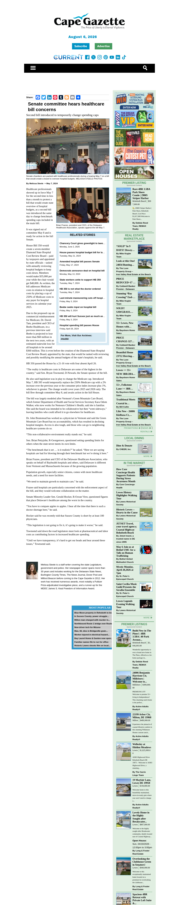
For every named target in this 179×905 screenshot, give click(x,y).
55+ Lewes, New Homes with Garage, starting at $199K (125, 325)
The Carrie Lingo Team (139, 773)
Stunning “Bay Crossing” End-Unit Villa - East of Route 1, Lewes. (124, 295)
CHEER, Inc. (125, 449)
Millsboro (137, 685)
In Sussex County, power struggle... (91, 616)
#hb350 (65, 339)
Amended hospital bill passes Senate (80, 261)
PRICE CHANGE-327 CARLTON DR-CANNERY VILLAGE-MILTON (125, 339)
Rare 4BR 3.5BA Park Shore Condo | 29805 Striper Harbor (141, 193)
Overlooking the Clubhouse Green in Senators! (142, 861)
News (145, 428)
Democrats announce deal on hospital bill (82, 270)
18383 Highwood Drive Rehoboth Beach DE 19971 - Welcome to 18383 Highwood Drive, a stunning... (142, 762)
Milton (135, 720)
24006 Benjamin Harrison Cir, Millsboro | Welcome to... (141, 677)
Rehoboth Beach (139, 201)
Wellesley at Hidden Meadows (142, 746)
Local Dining (134, 438)
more (147, 617)
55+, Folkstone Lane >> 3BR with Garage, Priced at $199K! (125, 387)
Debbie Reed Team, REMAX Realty (140, 226)
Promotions (131, 428)
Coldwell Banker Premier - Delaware (125, 287)
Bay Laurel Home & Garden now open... (93, 638)
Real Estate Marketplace (134, 237)
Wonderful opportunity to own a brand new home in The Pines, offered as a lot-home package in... (142, 654)
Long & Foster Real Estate (141, 852)
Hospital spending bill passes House (79, 325)
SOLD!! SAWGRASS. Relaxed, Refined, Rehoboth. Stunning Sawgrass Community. (125, 310)
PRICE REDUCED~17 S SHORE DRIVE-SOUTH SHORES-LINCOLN (125, 281)
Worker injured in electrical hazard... (91, 634)
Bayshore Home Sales (125, 331)
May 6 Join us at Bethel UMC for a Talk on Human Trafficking (125, 551)
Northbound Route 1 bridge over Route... (94, 623)
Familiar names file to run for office (91, 642)
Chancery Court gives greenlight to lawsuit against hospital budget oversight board (105, 243)
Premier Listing (134, 182)
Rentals (145, 431)
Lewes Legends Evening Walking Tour (125, 604)
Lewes (135, 750)
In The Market (134, 463)
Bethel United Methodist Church (125, 560)
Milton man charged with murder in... (92, 620)
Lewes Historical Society (125, 503)
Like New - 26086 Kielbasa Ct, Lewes (125, 413)
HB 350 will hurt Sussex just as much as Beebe (85, 316)
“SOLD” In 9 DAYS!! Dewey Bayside (124, 248)
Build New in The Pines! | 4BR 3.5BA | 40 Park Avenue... (142, 635)
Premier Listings (134, 624)
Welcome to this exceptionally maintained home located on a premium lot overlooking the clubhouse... (142, 877)
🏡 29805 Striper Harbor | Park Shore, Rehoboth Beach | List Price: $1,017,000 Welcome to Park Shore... (142, 213)
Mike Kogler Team (123, 255)
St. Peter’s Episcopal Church (125, 577)
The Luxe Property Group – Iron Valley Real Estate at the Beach (133, 271)
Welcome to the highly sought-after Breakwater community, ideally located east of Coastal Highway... (142, 833)
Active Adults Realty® (141, 708)
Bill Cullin (124, 407)
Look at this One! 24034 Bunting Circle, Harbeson (125, 263)
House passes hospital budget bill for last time (85, 252)
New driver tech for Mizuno (87, 627)
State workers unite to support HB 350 (80, 279)
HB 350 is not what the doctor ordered (80, 289)
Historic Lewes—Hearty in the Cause (127, 511)
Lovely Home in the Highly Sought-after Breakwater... (141, 817)
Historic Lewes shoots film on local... (92, 645)
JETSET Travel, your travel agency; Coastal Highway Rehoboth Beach (126, 528)
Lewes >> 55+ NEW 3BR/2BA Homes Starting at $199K (124, 372)
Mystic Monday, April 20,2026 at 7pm (125, 569)
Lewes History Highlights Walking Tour (126, 495)
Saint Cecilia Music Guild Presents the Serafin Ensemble (126, 587)
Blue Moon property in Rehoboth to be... (93, 613)
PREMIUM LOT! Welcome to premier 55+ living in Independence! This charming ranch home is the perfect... (142, 697)
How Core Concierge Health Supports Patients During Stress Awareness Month (125, 475)
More (147, 456)
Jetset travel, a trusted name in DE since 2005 (125, 539)
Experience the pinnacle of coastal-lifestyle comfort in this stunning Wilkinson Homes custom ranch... (142, 728)
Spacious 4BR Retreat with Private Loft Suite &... (142, 899)
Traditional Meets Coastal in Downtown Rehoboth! (125, 401)
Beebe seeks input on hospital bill (78, 307)
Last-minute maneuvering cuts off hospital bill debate (88, 298)
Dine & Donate (124, 445)
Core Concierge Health (125, 486)
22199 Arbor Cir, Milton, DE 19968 (142, 716)
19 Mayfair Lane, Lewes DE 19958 (142, 781)
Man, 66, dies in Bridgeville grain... (91, 631)
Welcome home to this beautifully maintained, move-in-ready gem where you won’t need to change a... (142, 795)
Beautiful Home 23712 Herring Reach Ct (124, 354)
